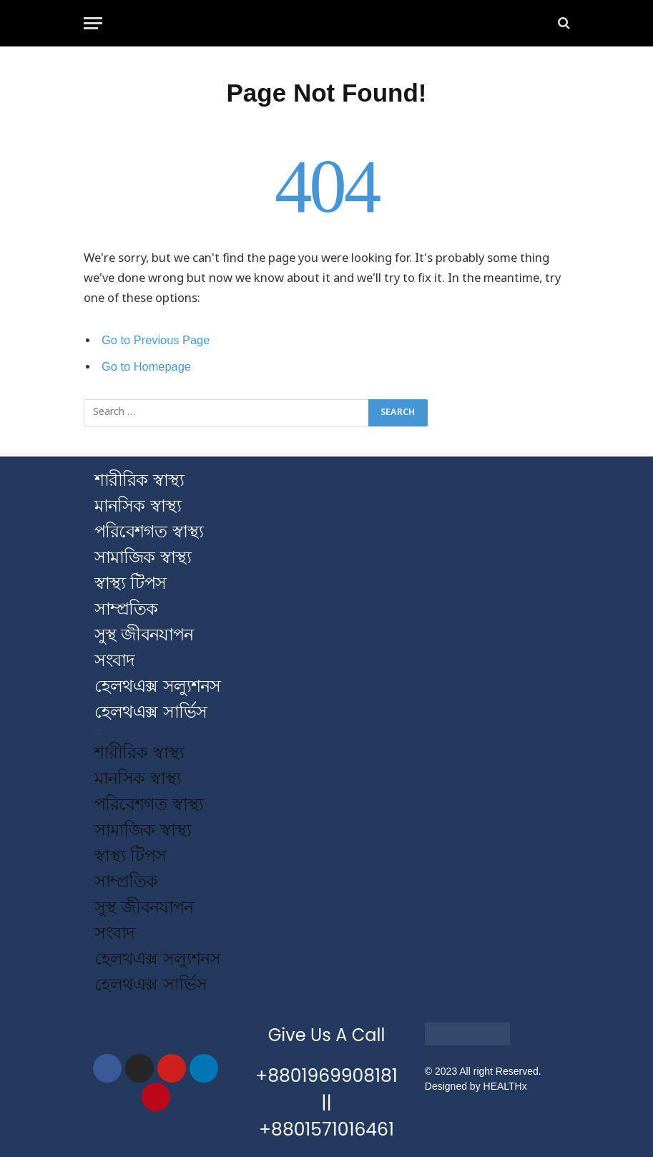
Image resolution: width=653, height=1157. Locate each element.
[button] (326, 732)
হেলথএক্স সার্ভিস (150, 711)
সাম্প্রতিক (125, 608)
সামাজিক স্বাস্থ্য (142, 557)
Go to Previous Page (156, 340)
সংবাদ (114, 660)
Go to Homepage (147, 367)
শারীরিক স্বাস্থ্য (139, 479)
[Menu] (93, 23)
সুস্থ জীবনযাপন (144, 634)
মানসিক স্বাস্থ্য (137, 505)
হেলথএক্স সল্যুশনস (157, 685)
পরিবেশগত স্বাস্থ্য (149, 531)
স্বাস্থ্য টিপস (130, 582)
